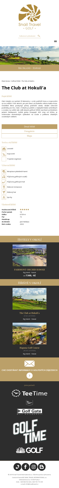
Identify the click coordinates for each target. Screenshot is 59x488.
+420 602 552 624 (25, 482)
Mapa (29, 136)
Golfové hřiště (15, 81)
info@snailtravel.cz (32, 484)
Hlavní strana (6, 81)
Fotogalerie (29, 131)
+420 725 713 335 (37, 482)
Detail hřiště (29, 126)
